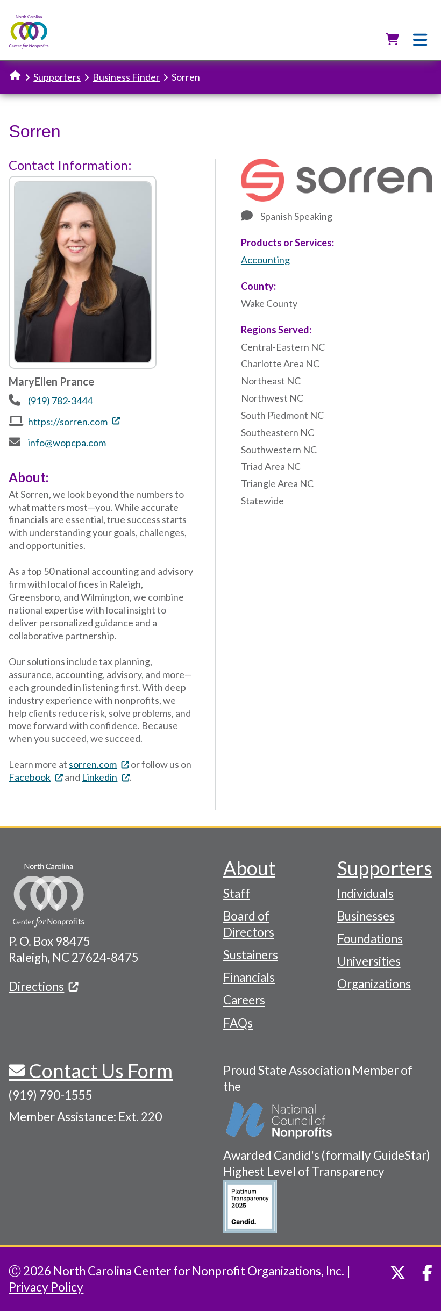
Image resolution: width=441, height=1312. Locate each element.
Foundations (370, 938)
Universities (369, 961)
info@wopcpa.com (67, 442)
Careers (244, 1000)
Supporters (57, 77)
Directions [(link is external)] (44, 986)
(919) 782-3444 (60, 401)
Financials (249, 977)
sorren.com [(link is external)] (99, 764)
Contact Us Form (99, 1070)
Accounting (265, 260)
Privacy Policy (46, 1287)
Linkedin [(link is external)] (106, 777)
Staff (236, 893)
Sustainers (250, 954)
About (249, 868)
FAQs (238, 1023)
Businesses (366, 916)
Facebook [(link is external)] (36, 777)
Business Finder (126, 77)
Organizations (374, 983)
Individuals (365, 893)
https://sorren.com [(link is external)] (74, 421)
